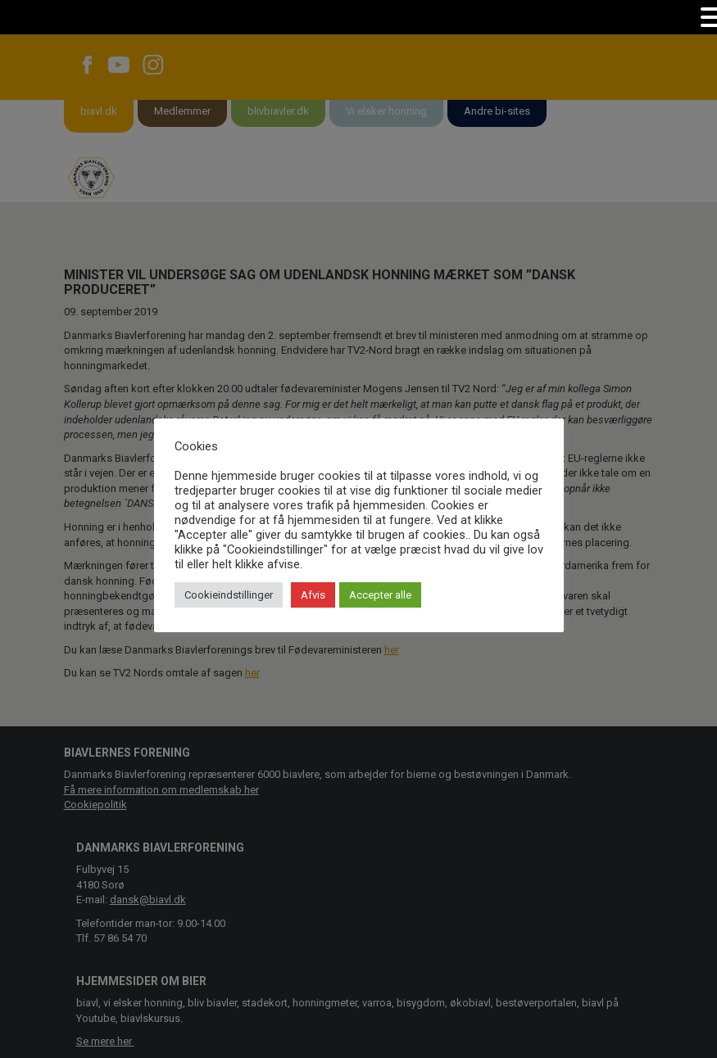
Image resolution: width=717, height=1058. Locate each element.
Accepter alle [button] (380, 595)
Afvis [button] (313, 595)
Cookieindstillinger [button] (228, 595)
